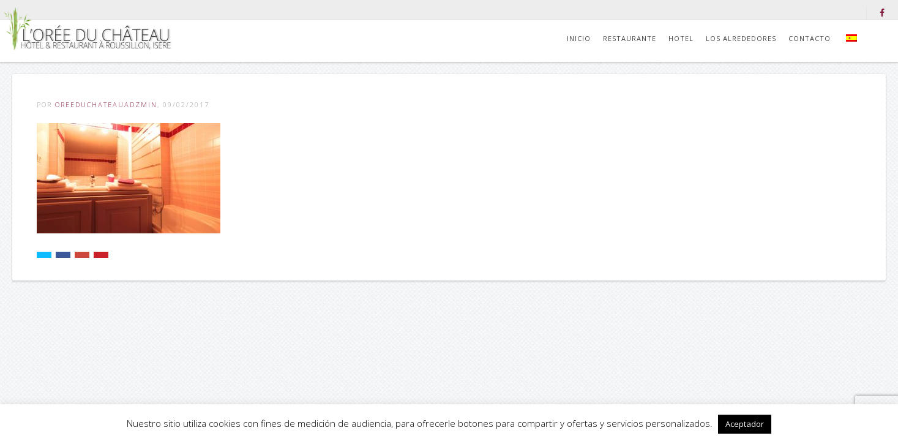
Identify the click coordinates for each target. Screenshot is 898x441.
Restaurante (629, 38)
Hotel (681, 38)
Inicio (579, 38)
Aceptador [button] (744, 423)
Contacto (809, 38)
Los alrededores (741, 38)
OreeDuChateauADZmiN (106, 104)
